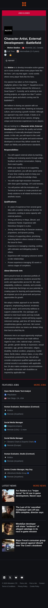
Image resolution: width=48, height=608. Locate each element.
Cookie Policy (34, 586)
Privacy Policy (22, 586)
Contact (41, 583)
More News (39, 486)
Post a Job (33, 583)
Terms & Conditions (8, 586)
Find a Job (23, 583)
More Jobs (40, 385)
